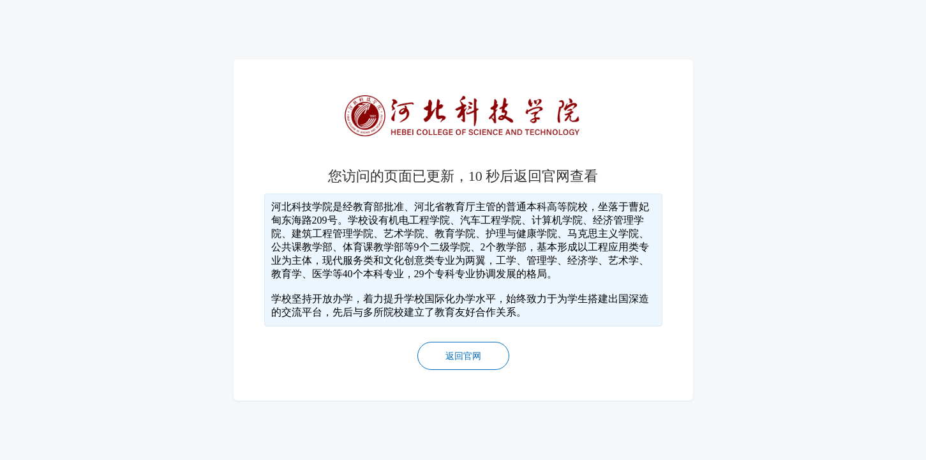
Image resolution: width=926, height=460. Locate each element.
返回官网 (463, 356)
